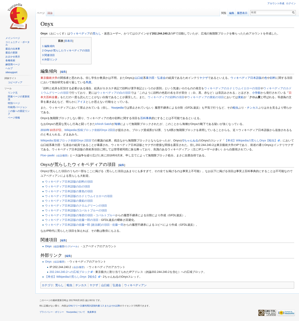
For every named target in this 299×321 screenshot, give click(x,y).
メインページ (12, 38)
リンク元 (13, 92)
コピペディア (15, 82)
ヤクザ (203, 77)
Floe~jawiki (47, 155)
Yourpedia (117, 107)
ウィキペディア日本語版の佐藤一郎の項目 (72, 219)
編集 (63, 71)
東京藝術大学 (48, 77)
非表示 (69, 40)
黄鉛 (241, 97)
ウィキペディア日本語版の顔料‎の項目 (69, 181)
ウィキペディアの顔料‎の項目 (166, 97)
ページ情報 (14, 117)
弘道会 (161, 77)
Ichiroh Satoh (103, 124)
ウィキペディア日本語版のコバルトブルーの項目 (76, 210)
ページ (41, 13)
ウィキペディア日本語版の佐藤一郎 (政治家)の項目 (77, 224)
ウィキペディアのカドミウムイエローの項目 (232, 88)
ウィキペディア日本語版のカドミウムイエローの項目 (79, 196)
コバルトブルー (105, 215)
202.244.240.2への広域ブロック (70, 271)
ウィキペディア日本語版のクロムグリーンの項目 (76, 205)
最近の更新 (11, 52)
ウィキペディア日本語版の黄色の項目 (69, 191)
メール (74, 246)
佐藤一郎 (118, 224)
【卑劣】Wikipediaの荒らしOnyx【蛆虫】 (251, 140)
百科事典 (146, 118)
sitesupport (11, 72)
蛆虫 (235, 107)
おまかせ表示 (12, 56)
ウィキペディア (80, 33)
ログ (67, 246)
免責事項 (91, 312)
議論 (50, 13)
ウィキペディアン (135, 285)
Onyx (48, 246)
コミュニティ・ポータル (17, 43)
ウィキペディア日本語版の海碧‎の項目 (69, 215)
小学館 (256, 92)
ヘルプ (9, 68)
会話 (59, 155)
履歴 (64, 155)
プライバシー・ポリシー (51, 312)
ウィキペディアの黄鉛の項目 (205, 97)
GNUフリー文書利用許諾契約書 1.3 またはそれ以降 (94, 305)
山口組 (139, 77)
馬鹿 (88, 82)
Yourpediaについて (75, 312)
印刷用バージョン (17, 107)
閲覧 (223, 13)
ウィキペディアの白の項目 (114, 92)
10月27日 (55, 130)
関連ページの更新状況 (19, 98)
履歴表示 (242, 13)
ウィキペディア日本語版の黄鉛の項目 (69, 200)
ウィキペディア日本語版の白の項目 (67, 186)
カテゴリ (47, 285)
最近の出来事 (12, 48)
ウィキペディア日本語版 (246, 77)
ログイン (291, 3)
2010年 (45, 130)
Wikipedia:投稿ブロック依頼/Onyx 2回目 (89, 130)
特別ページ (14, 103)
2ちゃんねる (190, 140)
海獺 (117, 124)
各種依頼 (10, 60)
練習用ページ (12, 64)
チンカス (252, 107)
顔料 (273, 77)
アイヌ (81, 101)
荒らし (97, 33)
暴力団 (150, 77)
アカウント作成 (275, 3)
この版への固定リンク (19, 112)
